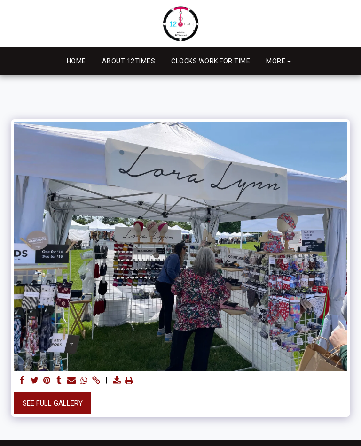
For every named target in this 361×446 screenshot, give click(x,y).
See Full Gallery (53, 403)
